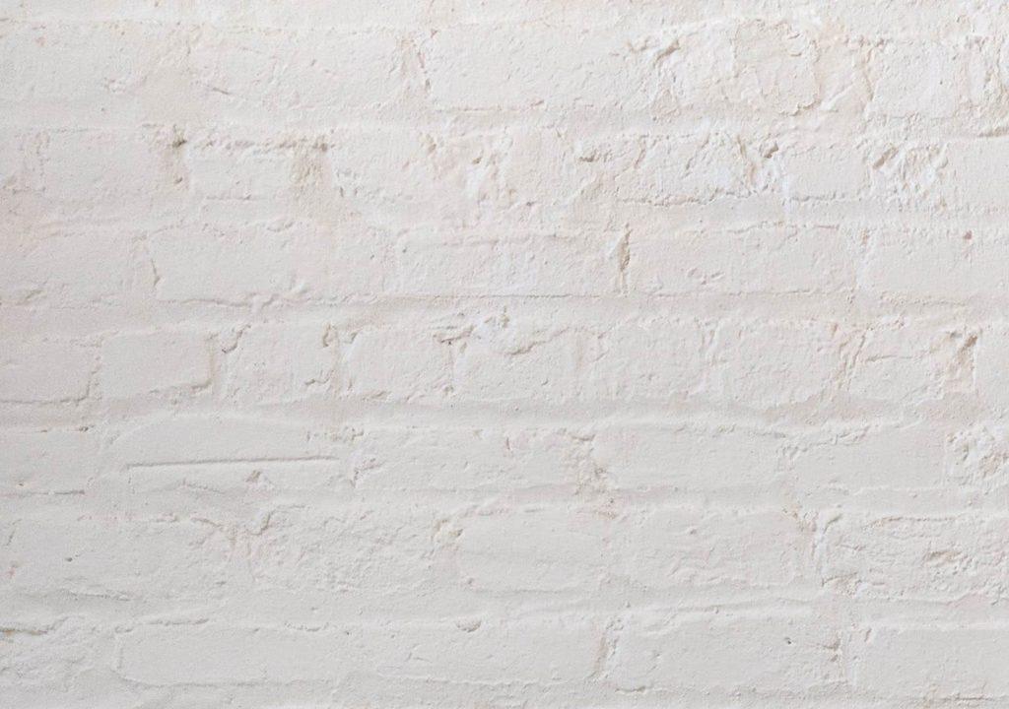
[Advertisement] (504, 138)
